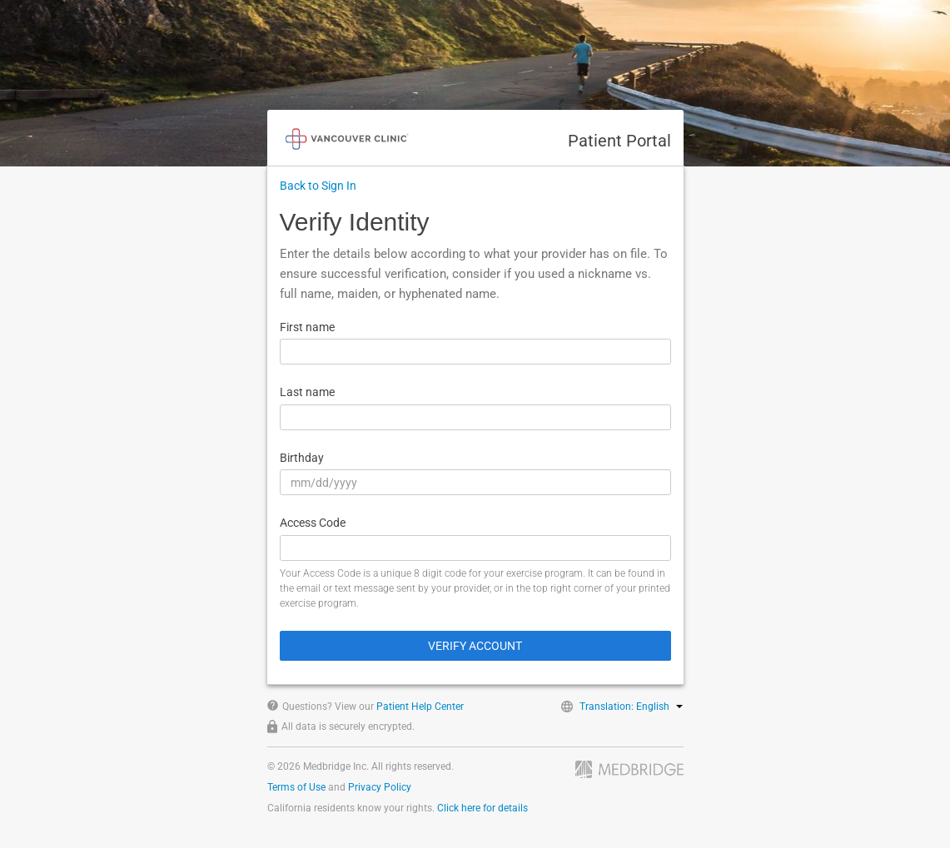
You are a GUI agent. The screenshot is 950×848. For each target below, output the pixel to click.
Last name (307, 392)
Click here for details (482, 808)
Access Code (313, 522)
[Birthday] (475, 482)
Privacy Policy (379, 787)
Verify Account (475, 645)
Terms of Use (296, 787)
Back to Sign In (318, 185)
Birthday (302, 457)
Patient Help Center (420, 706)
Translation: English (631, 706)
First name (307, 327)
